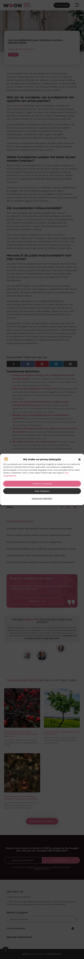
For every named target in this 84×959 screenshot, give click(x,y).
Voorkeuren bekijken (42, 499)
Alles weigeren (42, 491)
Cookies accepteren (42, 484)
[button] (79, 459)
